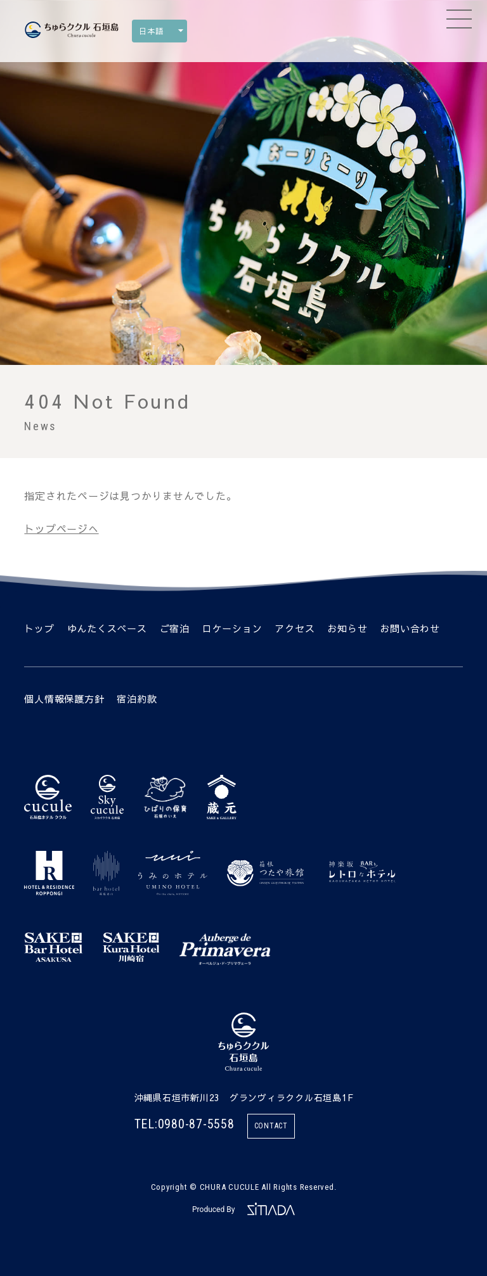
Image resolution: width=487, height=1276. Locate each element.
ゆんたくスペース (107, 628)
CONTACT (271, 1125)
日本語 (151, 31)
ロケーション (232, 628)
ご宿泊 (175, 628)
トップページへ (61, 528)
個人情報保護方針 (64, 698)
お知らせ (347, 628)
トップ (39, 628)
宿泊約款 (137, 698)
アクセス (295, 628)
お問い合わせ (410, 628)
